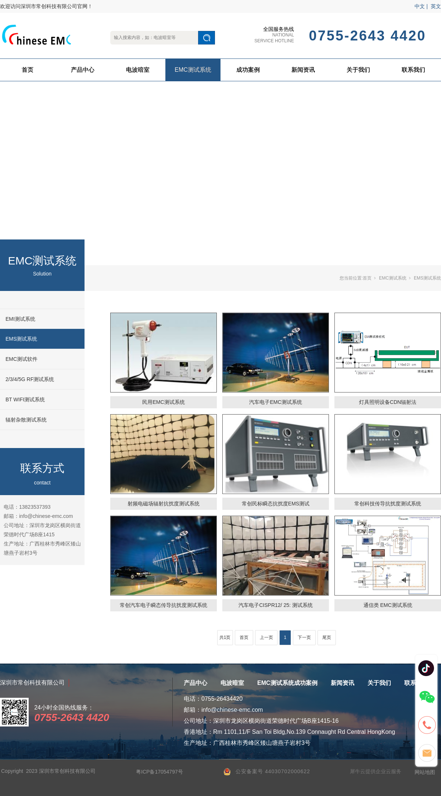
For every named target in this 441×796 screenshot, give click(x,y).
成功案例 (248, 70)
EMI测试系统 (20, 319)
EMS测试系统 (21, 339)
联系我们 (413, 70)
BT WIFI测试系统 (25, 399)
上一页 (266, 637)
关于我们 (358, 70)
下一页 (304, 637)
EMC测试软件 (21, 359)
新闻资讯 (303, 70)
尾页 (326, 637)
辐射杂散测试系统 (26, 420)
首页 (27, 70)
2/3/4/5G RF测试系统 (30, 379)
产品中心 (82, 70)
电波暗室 (138, 70)
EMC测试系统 (193, 70)
